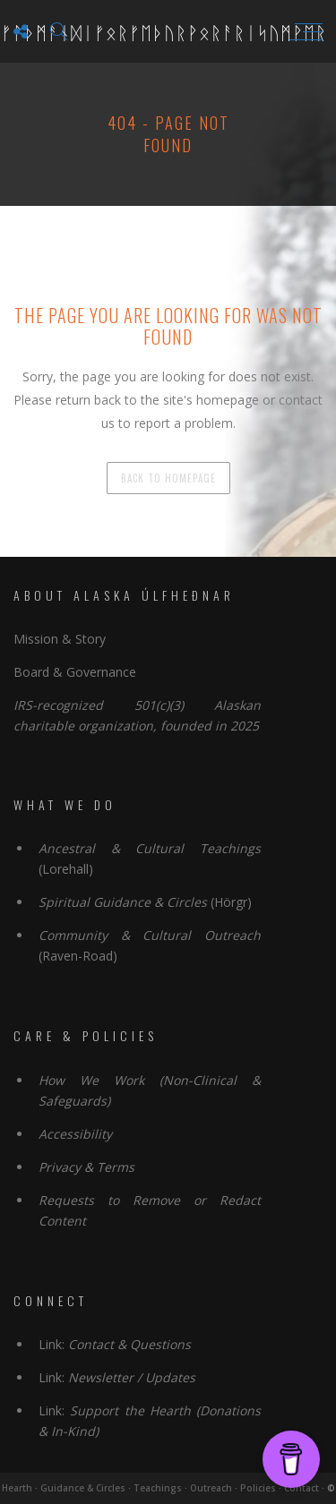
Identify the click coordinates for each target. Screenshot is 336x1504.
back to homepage (168, 478)
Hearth (17, 1488)
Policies (258, 1488)
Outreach (211, 1488)
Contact (301, 1488)
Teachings (158, 1488)
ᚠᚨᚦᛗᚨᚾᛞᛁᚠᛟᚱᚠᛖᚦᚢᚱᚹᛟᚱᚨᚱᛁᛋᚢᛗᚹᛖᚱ (164, 31)
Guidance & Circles (82, 1488)
